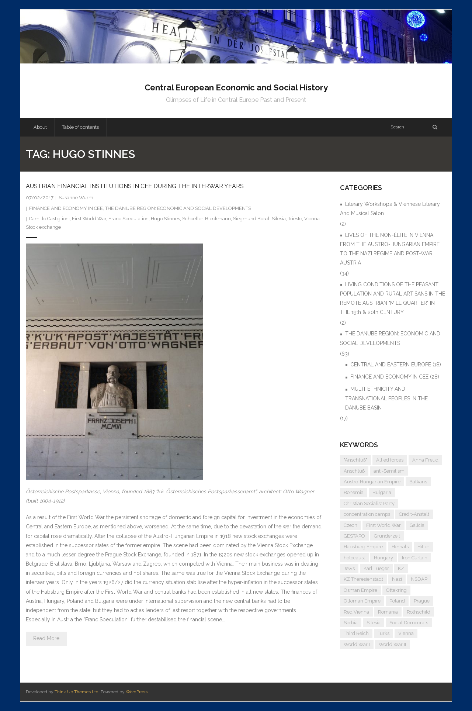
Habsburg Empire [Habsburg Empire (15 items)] (363, 546)
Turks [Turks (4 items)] (383, 633)
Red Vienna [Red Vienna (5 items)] (356, 612)
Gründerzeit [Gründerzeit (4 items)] (387, 536)
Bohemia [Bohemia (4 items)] (354, 492)
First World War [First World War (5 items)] (383, 525)
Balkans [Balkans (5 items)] (418, 481)
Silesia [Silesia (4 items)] (374, 622)
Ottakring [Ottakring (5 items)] (396, 590)
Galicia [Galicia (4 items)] (417, 525)
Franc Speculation (128, 218)
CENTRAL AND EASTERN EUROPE (390, 364)
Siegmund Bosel (251, 218)
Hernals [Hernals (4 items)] (400, 546)
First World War (89, 218)
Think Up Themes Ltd (76, 691)
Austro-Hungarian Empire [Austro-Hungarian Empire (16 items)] (372, 481)
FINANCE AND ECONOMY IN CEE (66, 208)
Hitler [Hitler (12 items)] (423, 546)
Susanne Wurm (76, 197)
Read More (46, 638)
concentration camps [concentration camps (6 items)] (367, 514)
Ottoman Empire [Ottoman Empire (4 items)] (362, 601)
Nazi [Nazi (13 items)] (397, 579)
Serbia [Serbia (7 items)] (351, 622)
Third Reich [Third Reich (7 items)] (356, 633)
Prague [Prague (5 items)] (422, 601)
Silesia (279, 218)
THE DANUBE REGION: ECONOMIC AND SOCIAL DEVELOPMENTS (178, 208)
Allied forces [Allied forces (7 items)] (389, 460)
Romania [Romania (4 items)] (388, 612)
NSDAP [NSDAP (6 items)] (419, 579)
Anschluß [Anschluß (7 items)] (354, 471)
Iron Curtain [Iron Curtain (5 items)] (414, 557)
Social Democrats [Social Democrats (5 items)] (408, 622)
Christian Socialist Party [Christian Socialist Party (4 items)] (369, 503)
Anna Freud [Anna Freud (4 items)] (425, 460)
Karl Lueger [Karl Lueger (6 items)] (376, 568)
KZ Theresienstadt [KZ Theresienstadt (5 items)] (363, 579)
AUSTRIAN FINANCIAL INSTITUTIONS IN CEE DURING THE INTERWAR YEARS (135, 186)
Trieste (295, 218)
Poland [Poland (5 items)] (397, 601)
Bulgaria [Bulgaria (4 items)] (381, 492)
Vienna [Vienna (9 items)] (406, 633)
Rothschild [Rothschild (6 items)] (418, 612)
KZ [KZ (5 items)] (401, 568)
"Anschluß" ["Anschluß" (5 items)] (355, 460)
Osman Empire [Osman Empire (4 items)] (360, 590)
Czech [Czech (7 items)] (350, 525)
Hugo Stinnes (165, 218)
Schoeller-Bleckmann (206, 218)
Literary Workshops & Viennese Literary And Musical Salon (390, 208)
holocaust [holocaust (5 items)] (354, 557)
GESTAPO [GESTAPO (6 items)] (354, 536)
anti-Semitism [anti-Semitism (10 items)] (389, 471)
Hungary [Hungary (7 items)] (383, 557)
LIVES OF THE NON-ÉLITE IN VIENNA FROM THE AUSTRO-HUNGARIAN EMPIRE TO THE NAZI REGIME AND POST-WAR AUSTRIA (390, 249)
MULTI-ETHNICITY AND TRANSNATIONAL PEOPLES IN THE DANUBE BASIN (386, 398)
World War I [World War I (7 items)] (357, 644)
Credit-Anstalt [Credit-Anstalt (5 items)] (414, 514)
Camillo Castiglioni (49, 218)
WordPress (137, 691)
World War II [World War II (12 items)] (392, 644)
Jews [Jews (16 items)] (349, 568)
